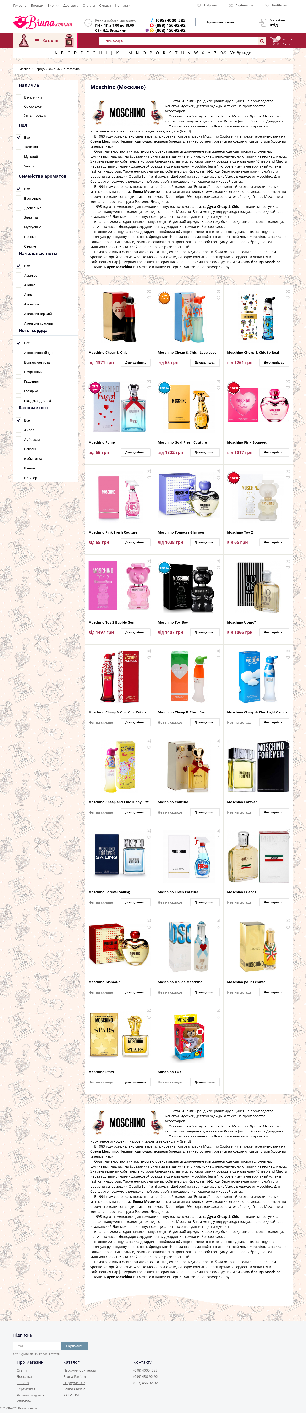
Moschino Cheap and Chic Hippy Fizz (118, 802)
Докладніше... (135, 362)
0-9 (223, 52)
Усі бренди (240, 52)
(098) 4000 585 (171, 20)
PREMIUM (71, 1395)
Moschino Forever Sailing (109, 892)
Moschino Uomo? (241, 622)
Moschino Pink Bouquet (247, 443)
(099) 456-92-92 (170, 25)
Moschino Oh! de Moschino (180, 982)
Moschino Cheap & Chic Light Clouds (257, 712)
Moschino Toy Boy (173, 622)
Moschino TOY (169, 1072)
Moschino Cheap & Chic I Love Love (187, 353)
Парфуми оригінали (79, 1370)
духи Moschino (119, 267)
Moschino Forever (242, 802)
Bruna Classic (74, 1389)
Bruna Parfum (74, 1376)
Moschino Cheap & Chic (107, 353)
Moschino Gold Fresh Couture (182, 443)
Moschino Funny (102, 443)
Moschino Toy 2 (240, 532)
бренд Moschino (104, 141)
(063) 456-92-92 (170, 30)
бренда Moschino (266, 261)
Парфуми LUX (74, 1382)
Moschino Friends (241, 892)
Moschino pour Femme (246, 982)
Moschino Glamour (104, 982)
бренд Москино (146, 191)
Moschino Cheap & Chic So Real (253, 353)
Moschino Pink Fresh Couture (112, 532)
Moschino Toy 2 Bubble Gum (112, 622)
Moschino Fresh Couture (178, 892)
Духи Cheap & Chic (223, 206)
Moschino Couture (173, 802)
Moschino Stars (101, 1072)
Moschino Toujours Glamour (181, 532)
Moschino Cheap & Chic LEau (181, 712)
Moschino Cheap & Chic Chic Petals (117, 712)
